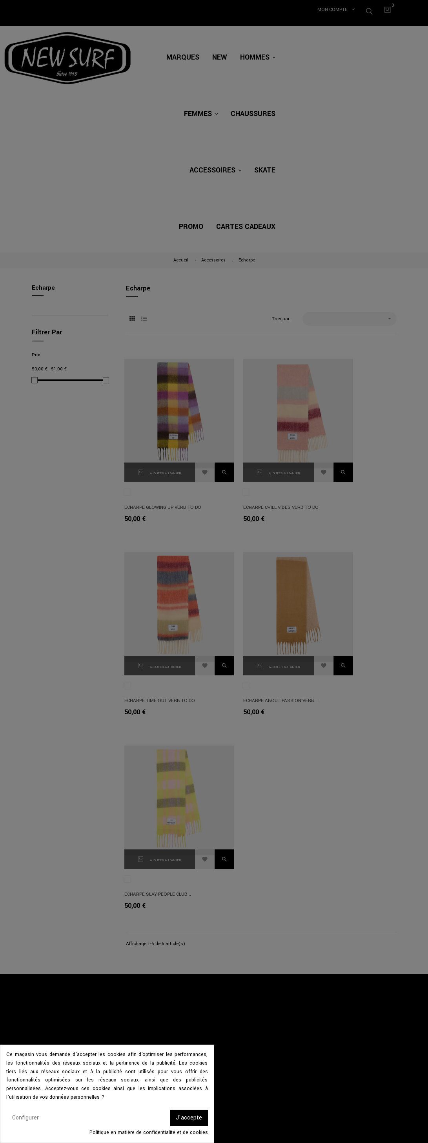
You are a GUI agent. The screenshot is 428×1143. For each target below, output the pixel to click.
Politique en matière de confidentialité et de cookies (148, 1132)
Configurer (25, 1118)
